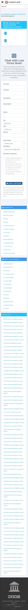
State (4, 126)
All (2, 14)
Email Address (7, 98)
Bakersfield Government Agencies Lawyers (13, 326)
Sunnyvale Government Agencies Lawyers (13, 541)
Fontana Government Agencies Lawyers (13, 377)
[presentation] (14, 178)
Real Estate (6, 308)
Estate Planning (7, 291)
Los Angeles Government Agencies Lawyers (13, 422)
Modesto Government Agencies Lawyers (13, 426)
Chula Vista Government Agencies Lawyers (13, 339)
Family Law (6, 294)
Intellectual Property (8, 301)
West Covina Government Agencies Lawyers (11, 572)
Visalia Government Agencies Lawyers (12, 567)
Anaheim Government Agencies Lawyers (13, 319)
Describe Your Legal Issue (10, 153)
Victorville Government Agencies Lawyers (13, 564)
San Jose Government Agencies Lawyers (13, 509)
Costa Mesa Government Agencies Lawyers (13, 353)
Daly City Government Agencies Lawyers (13, 357)
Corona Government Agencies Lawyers (12, 350)
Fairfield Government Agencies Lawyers (13, 374)
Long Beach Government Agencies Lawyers (13, 419)
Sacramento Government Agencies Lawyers (13, 488)
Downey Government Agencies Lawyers (13, 360)
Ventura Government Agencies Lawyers (13, 560)
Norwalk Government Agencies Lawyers (13, 438)
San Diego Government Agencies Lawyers (13, 500)
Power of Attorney (7, 246)
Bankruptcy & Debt (8, 267)
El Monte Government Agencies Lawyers (13, 367)
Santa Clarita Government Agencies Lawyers (12, 523)
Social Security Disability (9, 253)
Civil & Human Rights (8, 277)
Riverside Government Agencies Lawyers (13, 481)
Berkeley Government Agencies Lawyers (13, 329)
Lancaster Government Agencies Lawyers (13, 415)
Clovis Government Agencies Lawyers (12, 343)
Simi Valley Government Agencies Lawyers (13, 535)
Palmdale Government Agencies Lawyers (13, 458)
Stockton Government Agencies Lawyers (13, 538)
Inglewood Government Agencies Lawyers (13, 408)
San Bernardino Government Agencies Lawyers (12, 495)
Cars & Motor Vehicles (8, 274)
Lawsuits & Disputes (8, 305)
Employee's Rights (7, 288)
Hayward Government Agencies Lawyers (13, 400)
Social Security (6, 249)
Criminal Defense (7, 284)
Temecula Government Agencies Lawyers (13, 545)
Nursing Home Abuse (8, 243)
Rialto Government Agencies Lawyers (12, 474)
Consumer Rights (7, 281)
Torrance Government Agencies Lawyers (13, 554)
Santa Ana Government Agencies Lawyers (13, 516)
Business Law (6, 270)
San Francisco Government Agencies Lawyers (12, 504)
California (7, 14)
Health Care (21, 14)
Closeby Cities (7, 314)
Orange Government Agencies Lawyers (12, 452)
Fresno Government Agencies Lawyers (12, 384)
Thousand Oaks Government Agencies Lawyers (12, 549)
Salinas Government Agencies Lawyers (12, 491)
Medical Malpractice (8, 239)
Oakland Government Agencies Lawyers (13, 441)
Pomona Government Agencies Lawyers (13, 465)
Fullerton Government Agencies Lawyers (13, 388)
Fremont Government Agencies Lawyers (13, 381)
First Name (6, 84)
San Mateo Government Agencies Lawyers (13, 512)
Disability (5, 218)
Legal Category (7, 140)
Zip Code (5, 132)
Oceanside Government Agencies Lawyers (13, 445)
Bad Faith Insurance (8, 215)
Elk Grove (14, 14)
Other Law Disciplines (11, 259)
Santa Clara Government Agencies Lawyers (13, 519)
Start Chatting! (14, 183)
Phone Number (7, 104)
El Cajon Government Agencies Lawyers (13, 364)
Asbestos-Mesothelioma (9, 212)
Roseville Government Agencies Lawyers (13, 484)
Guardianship (6, 232)
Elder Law (5, 222)
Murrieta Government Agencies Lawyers (13, 434)
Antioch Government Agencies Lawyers (12, 322)
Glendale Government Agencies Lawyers (13, 396)
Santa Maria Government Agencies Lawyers (13, 528)
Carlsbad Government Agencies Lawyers (13, 336)
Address (5, 112)
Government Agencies (8, 225)
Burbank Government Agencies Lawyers (13, 333)
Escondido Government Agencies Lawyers (13, 370)
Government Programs (9, 229)
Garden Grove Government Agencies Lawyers (12, 392)
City (4, 120)
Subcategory (6, 146)
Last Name (6, 90)
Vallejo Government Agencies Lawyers (12, 557)
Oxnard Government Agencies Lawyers (12, 455)
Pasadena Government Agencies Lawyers (13, 462)
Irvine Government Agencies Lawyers (12, 412)
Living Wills (6, 236)
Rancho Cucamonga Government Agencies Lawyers (13, 470)
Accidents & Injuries (8, 263)
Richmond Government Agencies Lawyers (13, 477)
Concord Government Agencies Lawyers (13, 346)
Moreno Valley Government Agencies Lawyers (12, 430)
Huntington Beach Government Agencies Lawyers (13, 404)
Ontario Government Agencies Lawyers (12, 448)
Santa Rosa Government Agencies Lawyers (13, 531)
